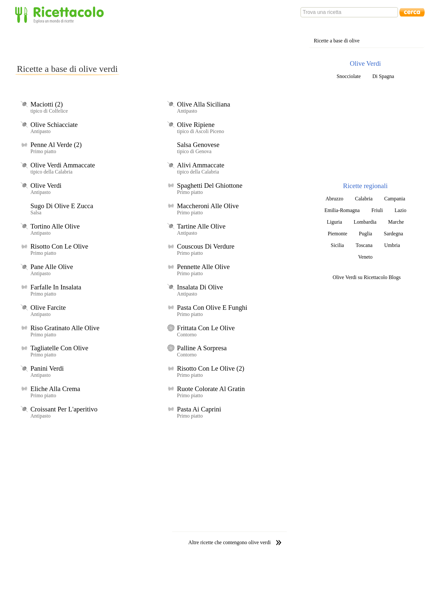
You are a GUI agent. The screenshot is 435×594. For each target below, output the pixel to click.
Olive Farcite (48, 307)
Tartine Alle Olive (201, 226)
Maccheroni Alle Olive (208, 205)
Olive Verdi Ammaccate (62, 165)
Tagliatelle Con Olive (59, 348)
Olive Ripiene (196, 124)
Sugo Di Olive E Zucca (61, 205)
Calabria (364, 198)
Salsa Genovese (198, 144)
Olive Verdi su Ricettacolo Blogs (367, 277)
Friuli (377, 210)
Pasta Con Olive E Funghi (212, 307)
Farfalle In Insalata (55, 287)
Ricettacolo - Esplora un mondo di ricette (60, 14)
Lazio (400, 210)
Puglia (365, 233)
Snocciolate (349, 76)
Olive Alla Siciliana (203, 104)
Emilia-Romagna (342, 210)
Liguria (334, 222)
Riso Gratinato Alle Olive (64, 327)
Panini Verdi (47, 368)
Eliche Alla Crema (55, 388)
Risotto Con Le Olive (59, 246)
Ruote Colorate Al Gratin (211, 388)
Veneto (365, 257)
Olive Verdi (45, 185)
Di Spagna (383, 76)
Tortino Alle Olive (55, 226)
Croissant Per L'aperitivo (63, 409)
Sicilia (337, 245)
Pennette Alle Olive (203, 266)
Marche (396, 222)
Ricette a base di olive (337, 40)
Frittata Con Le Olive (206, 327)
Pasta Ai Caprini (199, 409)
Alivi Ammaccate (200, 165)
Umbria (392, 245)
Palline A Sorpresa (202, 348)
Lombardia (365, 222)
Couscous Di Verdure (206, 246)
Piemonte (337, 233)
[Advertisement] (133, 43)
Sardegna (393, 233)
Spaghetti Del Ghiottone (209, 185)
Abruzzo (334, 198)
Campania (394, 198)
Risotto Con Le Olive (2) (210, 368)
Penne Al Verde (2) (56, 144)
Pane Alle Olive (51, 266)
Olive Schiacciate (54, 124)
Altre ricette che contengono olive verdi (229, 542)
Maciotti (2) (46, 104)
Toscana (364, 245)
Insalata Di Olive (200, 287)
